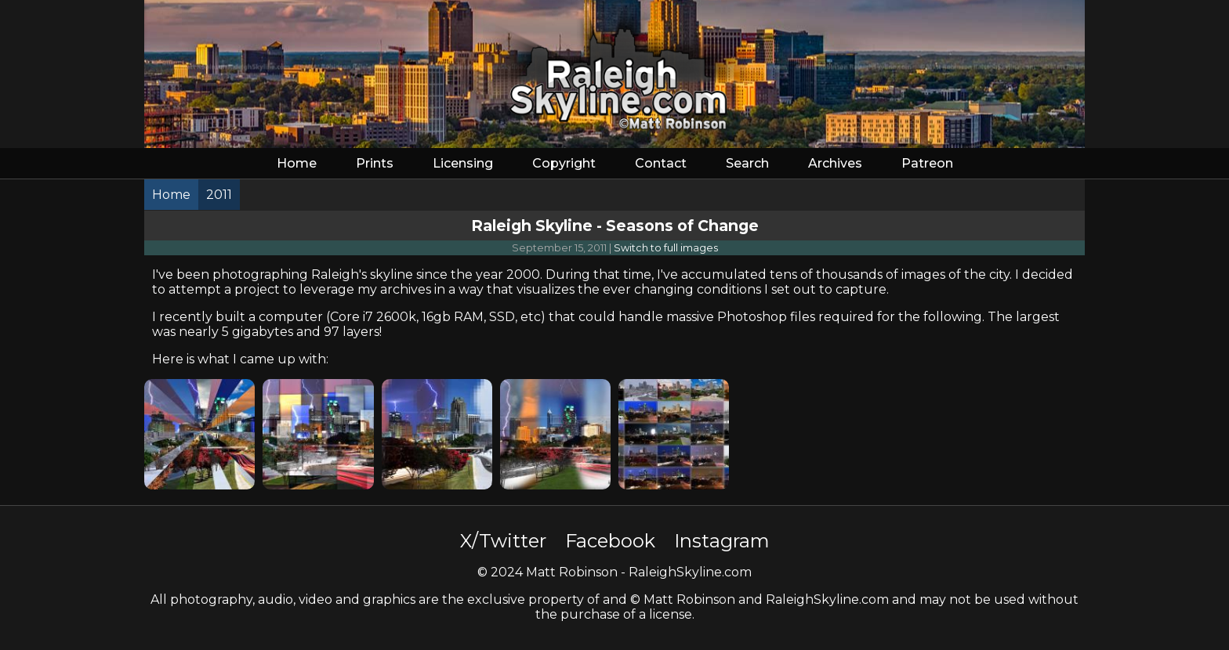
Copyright (564, 163)
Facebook (610, 540)
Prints (374, 163)
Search (747, 163)
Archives (835, 163)
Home (297, 163)
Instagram (722, 540)
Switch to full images (666, 248)
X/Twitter (503, 540)
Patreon (927, 163)
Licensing (463, 163)
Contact (661, 163)
